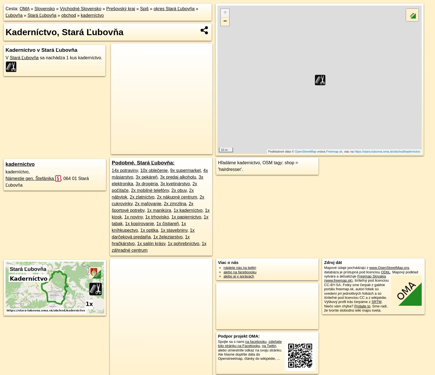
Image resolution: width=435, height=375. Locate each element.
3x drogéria (147, 183)
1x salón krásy (151, 243)
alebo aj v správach (239, 276)
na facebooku (256, 342)
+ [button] (225, 13)
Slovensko (44, 8)
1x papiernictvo (186, 217)
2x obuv (179, 190)
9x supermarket (185, 170)
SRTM (376, 302)
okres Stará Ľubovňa (174, 8)
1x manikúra (159, 210)
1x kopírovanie (139, 223)
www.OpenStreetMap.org (389, 268)
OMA (25, 8)
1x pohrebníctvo (183, 243)
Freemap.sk (334, 151)
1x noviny (133, 217)
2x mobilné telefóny (150, 190)
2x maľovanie (148, 203)
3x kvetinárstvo (175, 183)
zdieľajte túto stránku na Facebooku (250, 344)
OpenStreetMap (306, 151)
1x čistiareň (167, 223)
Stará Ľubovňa (41, 15)
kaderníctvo (92, 15)
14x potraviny (125, 170)
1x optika (149, 230)
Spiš (144, 8)
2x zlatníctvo (142, 197)
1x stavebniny (174, 230)
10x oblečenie (154, 170)
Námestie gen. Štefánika (33, 178)
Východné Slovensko (80, 8)
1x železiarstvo (168, 237)
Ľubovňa (14, 15)
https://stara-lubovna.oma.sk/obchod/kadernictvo (387, 151)
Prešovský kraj (120, 8)
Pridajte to (362, 306)
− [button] (225, 21)
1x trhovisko (157, 217)
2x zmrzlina (175, 203)
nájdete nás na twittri (240, 268)
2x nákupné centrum (177, 197)
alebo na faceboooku (240, 272)
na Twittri (269, 346)
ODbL (385, 272)
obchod (68, 15)
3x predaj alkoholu (178, 177)
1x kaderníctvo (188, 210)
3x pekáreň (147, 177)
